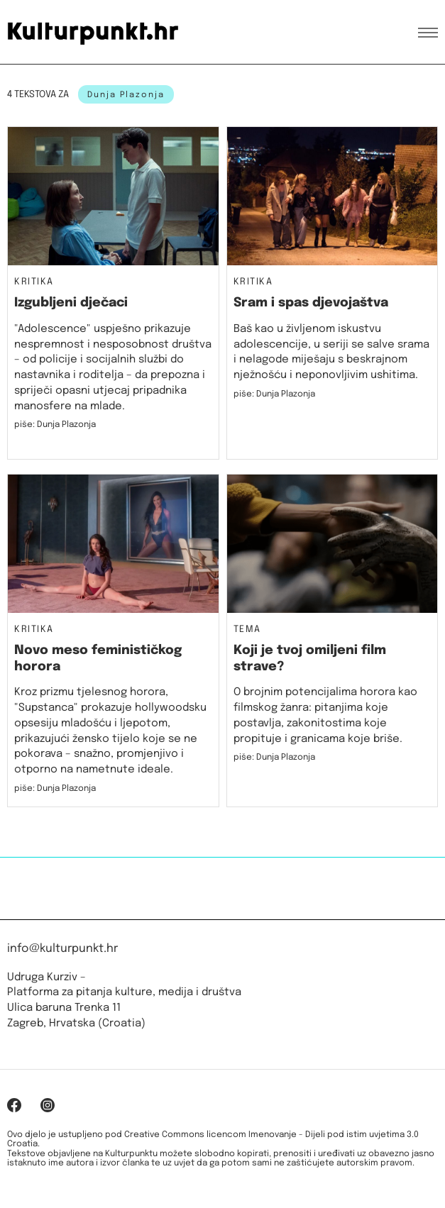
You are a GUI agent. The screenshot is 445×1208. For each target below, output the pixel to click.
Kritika (34, 282)
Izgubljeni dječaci (71, 303)
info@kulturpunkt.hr (62, 949)
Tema (247, 630)
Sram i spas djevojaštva (311, 303)
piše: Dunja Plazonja (55, 425)
